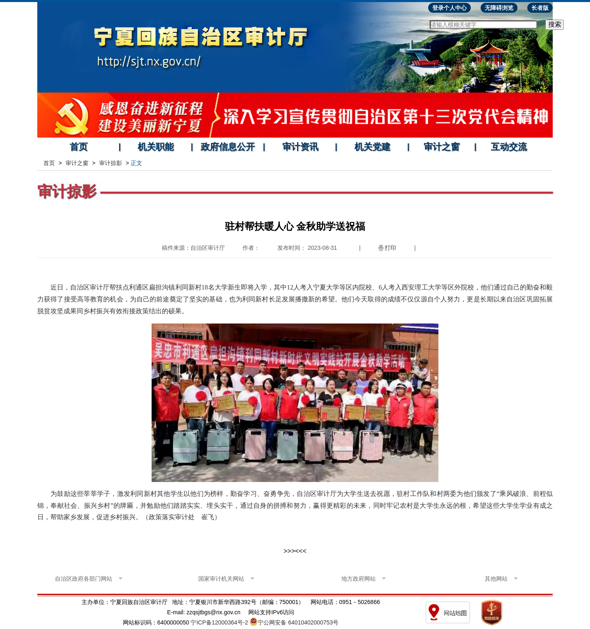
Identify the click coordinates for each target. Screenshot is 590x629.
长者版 (540, 8)
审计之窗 (442, 147)
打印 (390, 247)
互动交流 (509, 147)
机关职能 (156, 147)
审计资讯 (300, 147)
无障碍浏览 (499, 8)
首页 (79, 147)
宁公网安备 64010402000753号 (298, 622)
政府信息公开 (228, 147)
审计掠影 (110, 163)
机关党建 (372, 147)
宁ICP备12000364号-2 (219, 622)
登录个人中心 (449, 8)
